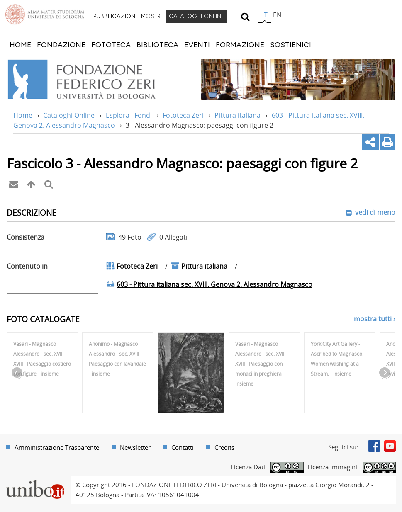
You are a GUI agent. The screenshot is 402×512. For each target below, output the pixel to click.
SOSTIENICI (290, 44)
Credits (224, 447)
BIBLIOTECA (157, 44)
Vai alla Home (93, 79)
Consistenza (25, 237)
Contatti (182, 447)
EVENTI (197, 44)
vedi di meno (374, 212)
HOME (20, 44)
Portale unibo (35, 480)
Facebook (374, 446)
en (277, 14)
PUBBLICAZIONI (114, 16)
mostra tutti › (374, 318)
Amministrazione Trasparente (57, 447)
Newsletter (135, 447)
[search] (245, 16)
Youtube (390, 446)
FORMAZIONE (240, 44)
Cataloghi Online (69, 115)
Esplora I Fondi (129, 115)
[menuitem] (115, 16)
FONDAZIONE (61, 44)
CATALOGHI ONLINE (196, 16)
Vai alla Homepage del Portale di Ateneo (44, 14)
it (265, 14)
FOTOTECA (111, 44)
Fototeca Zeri (183, 115)
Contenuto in (27, 266)
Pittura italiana (237, 115)
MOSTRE (152, 16)
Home (22, 115)
